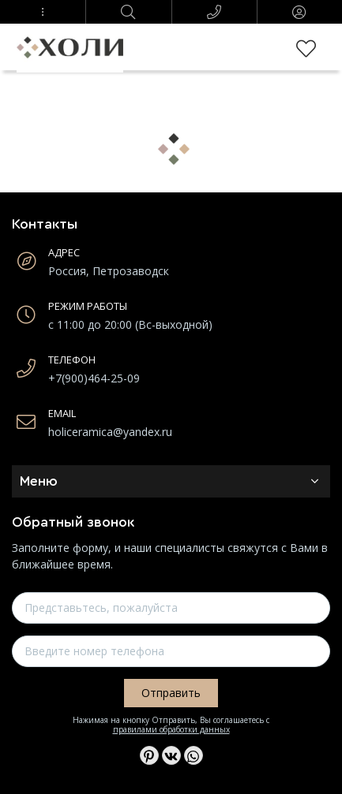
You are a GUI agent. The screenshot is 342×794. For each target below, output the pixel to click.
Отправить (171, 692)
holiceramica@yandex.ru (110, 431)
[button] (42, 12)
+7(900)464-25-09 (94, 378)
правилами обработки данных (171, 729)
